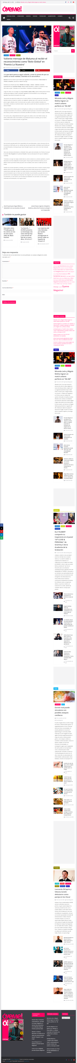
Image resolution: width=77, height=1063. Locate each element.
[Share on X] (26, 70)
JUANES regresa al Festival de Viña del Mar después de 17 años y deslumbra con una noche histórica (68, 965)
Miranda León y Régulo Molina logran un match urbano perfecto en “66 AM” (64, 102)
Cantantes (6, 55)
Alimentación (51, 16)
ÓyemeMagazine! (19, 67)
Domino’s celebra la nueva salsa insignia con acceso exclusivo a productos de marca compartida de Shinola (68, 205)
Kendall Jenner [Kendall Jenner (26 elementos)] (64, 274)
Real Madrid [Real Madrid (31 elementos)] (61, 281)
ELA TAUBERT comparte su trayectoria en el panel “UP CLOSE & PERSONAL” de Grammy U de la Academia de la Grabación (64, 541)
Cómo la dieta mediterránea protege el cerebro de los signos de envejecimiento (68, 812)
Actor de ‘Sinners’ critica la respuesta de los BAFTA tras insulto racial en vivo (69, 979)
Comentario (6, 261)
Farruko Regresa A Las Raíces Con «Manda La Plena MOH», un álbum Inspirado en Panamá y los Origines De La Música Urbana (68, 150)
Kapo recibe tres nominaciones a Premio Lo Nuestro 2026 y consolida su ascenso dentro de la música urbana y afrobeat (68, 994)
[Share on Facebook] (11, 70)
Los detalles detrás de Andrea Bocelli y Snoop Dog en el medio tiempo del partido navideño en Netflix (68, 623)
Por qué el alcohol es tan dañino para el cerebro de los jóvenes (68, 791)
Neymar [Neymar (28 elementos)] (63, 280)
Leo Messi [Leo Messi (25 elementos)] (72, 276)
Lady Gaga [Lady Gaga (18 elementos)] (68, 276)
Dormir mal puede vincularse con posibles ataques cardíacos (62, 711)
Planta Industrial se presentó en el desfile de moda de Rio (68, 596)
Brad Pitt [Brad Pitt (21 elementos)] (58, 267)
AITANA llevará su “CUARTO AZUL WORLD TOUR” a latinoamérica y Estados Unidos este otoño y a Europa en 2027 (68, 166)
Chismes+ (60, 16)
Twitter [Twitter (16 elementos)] (66, 283)
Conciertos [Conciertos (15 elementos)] (66, 267)
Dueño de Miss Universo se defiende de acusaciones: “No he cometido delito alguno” (68, 655)
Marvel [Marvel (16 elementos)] (69, 278)
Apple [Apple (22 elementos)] (58, 266)
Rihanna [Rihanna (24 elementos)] (65, 281)
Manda (33, 1031)
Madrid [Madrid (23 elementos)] (54, 278)
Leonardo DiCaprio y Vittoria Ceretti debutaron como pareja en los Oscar (63, 893)
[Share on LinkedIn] (1, 534)
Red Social (57, 528)
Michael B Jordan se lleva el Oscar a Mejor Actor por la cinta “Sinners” (68, 940)
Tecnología (42, 16)
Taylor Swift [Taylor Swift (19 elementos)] (62, 283)
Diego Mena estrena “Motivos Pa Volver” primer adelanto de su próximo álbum (68, 476)
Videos (8, 19)
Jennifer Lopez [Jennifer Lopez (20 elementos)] (67, 271)
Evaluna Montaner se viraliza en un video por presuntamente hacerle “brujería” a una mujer (38, 1035)
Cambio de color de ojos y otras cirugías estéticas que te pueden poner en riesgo (68, 766)
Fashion (35, 16)
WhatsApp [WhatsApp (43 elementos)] (55, 286)
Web (3, 294)
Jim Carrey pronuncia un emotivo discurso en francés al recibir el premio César (68, 951)
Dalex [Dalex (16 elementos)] (64, 269)
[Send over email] (1, 538)
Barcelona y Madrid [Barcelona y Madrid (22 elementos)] (69, 266)
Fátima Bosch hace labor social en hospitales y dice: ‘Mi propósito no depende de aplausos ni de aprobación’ (68, 639)
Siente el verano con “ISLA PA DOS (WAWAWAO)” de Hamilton (68, 179)
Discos (62, 92)
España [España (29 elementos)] (67, 269)
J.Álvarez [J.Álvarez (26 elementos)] (63, 271)
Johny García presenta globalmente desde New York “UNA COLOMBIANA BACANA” (68, 191)
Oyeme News (20, 16)
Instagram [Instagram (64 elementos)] (58, 271)
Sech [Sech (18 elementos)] (71, 281)
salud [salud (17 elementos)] (68, 281)
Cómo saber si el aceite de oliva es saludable (68, 801)
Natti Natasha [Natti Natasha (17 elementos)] (55, 280)
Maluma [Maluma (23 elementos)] (66, 278)
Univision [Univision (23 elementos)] (70, 283)
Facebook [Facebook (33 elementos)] (71, 269)
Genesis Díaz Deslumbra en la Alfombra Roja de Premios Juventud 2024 (37, 1026)
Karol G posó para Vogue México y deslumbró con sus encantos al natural (13, 207)
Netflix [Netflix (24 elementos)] (60, 280)
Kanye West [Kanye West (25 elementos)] (58, 274)
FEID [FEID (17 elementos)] (54, 271)
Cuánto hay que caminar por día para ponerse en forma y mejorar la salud (68, 780)
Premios (18, 55)
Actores (57, 883)
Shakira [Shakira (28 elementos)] (58, 283)
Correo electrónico (7, 288)
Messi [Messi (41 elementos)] (72, 278)
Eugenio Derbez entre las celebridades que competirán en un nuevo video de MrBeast (68, 609)
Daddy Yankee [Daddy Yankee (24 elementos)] (60, 269)
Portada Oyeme (11, 16)
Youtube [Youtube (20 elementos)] (60, 286)
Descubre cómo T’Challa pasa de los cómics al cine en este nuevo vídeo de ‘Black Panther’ (9, 232)
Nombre (5, 281)
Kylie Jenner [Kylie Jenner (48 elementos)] (63, 276)
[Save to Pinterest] (42, 70)
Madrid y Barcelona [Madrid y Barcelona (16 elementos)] (60, 278)
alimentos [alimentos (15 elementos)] (55, 266)
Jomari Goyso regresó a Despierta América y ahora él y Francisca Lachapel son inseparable (39, 208)
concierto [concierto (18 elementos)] (62, 267)
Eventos (28, 16)
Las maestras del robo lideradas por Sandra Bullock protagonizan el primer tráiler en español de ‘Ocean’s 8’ (43, 234)
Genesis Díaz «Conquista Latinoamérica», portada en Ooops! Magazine (38, 1021)
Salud (63, 704)
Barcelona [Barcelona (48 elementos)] (62, 266)
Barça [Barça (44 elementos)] (54, 268)
